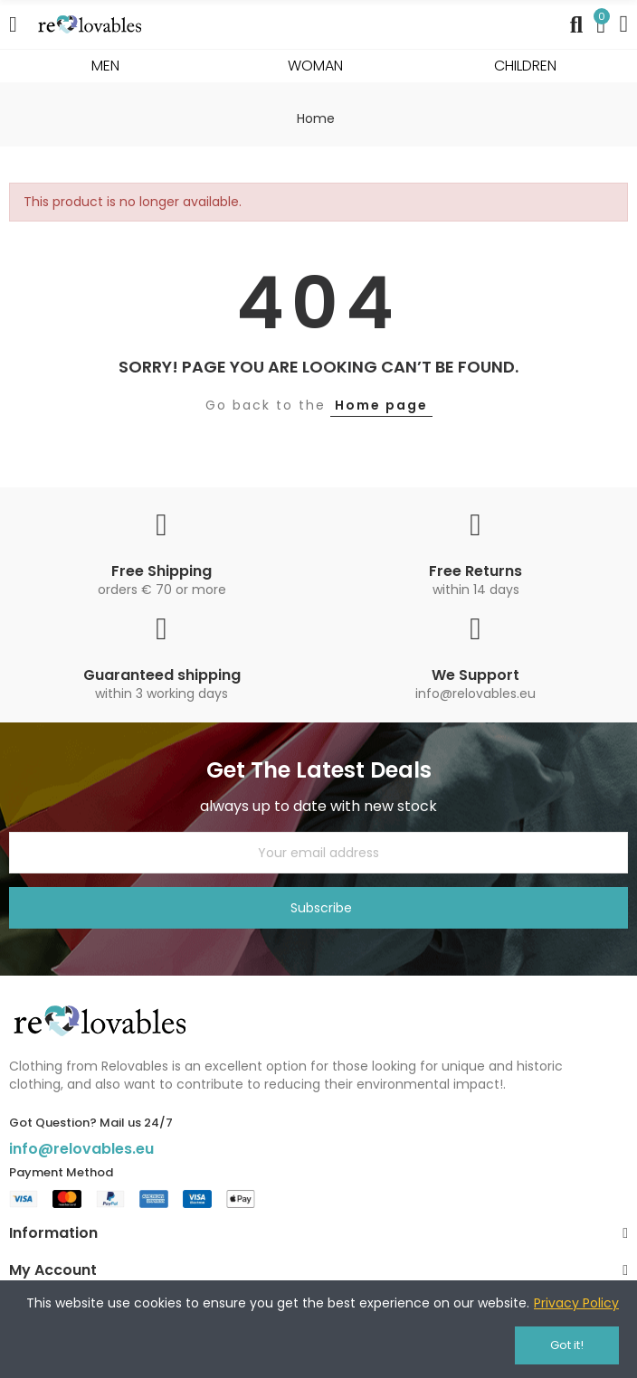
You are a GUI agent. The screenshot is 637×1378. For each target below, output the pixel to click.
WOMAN (315, 65)
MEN (105, 65)
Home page (381, 405)
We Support (475, 675)
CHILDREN (525, 65)
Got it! (567, 1345)
